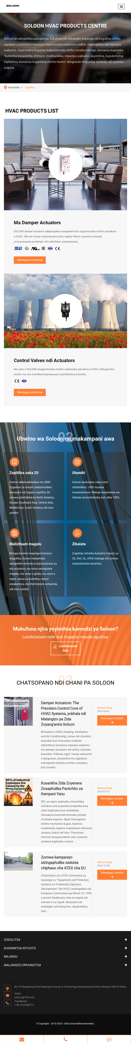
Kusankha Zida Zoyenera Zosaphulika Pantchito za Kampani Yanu (62, 788)
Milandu (11, 956)
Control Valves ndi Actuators (44, 360)
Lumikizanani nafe (65, 648)
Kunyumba (14, 87)
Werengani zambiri (29, 260)
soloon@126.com (24, 996)
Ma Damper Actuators (37, 222)
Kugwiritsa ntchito (20, 947)
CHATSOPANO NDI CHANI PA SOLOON (65, 682)
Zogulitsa (30, 87)
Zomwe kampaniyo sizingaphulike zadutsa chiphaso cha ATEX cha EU (63, 862)
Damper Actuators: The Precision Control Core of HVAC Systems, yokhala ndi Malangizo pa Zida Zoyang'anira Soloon (63, 713)
